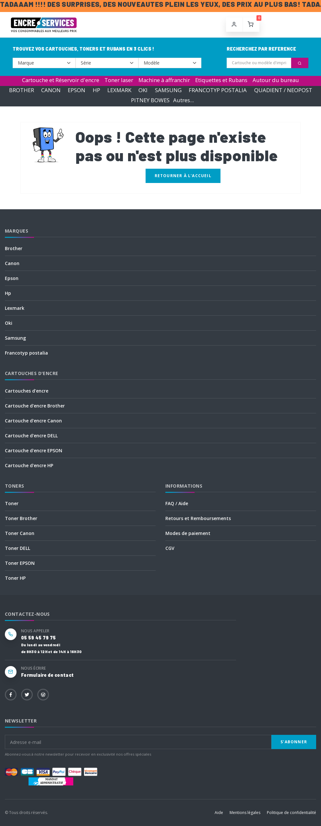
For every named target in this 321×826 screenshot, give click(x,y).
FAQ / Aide (176, 503)
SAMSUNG (168, 90)
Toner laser (118, 80)
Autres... (183, 100)
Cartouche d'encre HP (29, 465)
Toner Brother (21, 518)
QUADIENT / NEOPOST (283, 90)
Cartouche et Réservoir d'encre (60, 80)
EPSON (76, 90)
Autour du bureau (276, 80)
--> (44, 63)
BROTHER (21, 90)
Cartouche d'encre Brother (35, 406)
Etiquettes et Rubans (221, 80)
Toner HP (15, 578)
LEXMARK (119, 90)
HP (96, 90)
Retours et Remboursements (198, 518)
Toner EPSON (20, 563)
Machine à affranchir (164, 80)
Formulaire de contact (47, 675)
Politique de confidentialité (291, 812)
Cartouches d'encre (26, 391)
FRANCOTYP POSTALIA (218, 90)
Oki (8, 323)
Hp (8, 293)
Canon (12, 263)
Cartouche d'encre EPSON (33, 450)
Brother (13, 248)
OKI (143, 90)
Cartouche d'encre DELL (31, 435)
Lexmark (14, 308)
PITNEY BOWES (150, 100)
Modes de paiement (187, 533)
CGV (169, 548)
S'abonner (293, 742)
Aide (219, 812)
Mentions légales (245, 812)
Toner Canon (19, 533)
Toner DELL (17, 548)
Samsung (15, 338)
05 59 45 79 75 (38, 637)
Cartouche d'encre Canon (33, 421)
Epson (11, 278)
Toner (11, 503)
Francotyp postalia (26, 353)
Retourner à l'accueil (183, 175)
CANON (51, 90)
